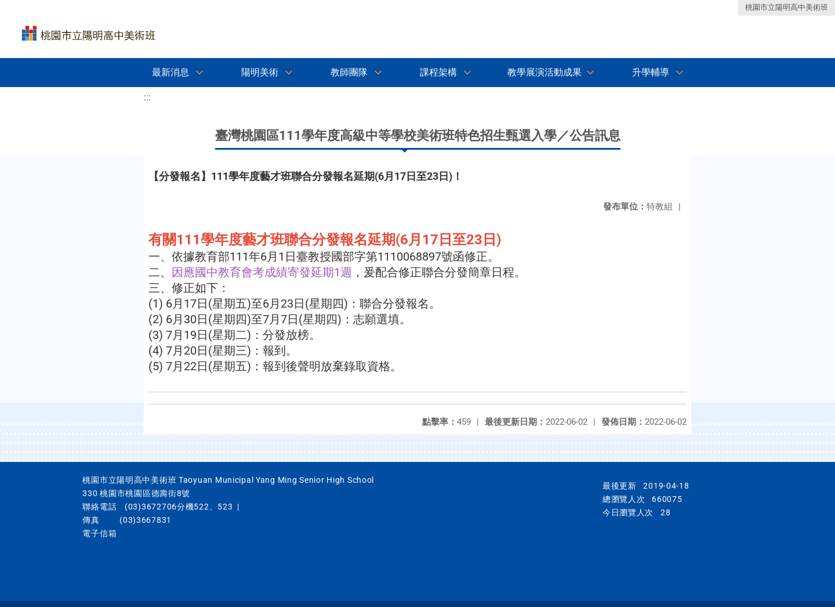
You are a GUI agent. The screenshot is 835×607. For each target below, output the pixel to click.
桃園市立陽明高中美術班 (786, 7)
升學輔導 (650, 72)
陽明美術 (259, 72)
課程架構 (438, 72)
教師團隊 (349, 72)
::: (147, 97)
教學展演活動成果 (544, 72)
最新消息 (170, 72)
